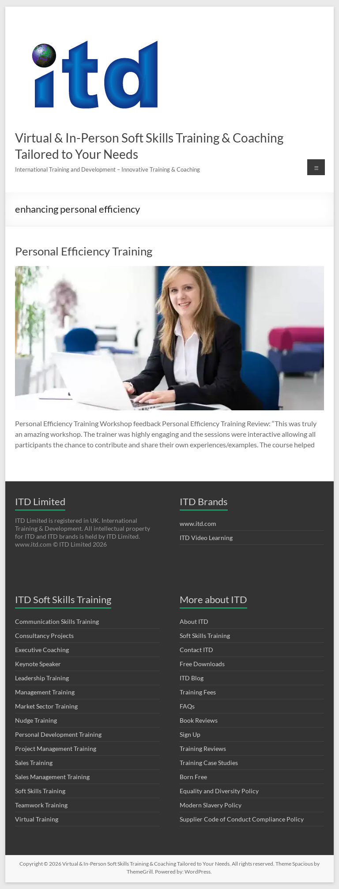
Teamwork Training (41, 805)
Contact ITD (196, 649)
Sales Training (34, 762)
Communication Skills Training (57, 621)
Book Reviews (199, 720)
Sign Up (190, 734)
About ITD (194, 621)
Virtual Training (36, 819)
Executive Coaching (42, 649)
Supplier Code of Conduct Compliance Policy (242, 819)
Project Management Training (55, 748)
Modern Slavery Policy (210, 805)
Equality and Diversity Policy (219, 791)
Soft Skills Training (40, 791)
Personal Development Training (58, 734)
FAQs (187, 706)
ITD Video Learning (206, 537)
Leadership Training (42, 678)
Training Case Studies (209, 762)
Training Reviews (203, 748)
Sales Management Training (52, 776)
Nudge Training (36, 720)
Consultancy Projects (44, 635)
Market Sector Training (46, 706)
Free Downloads (202, 664)
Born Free (193, 776)
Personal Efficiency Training (83, 251)
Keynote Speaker (38, 664)
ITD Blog (191, 678)
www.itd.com (198, 523)
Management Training (45, 692)
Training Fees (198, 692)
